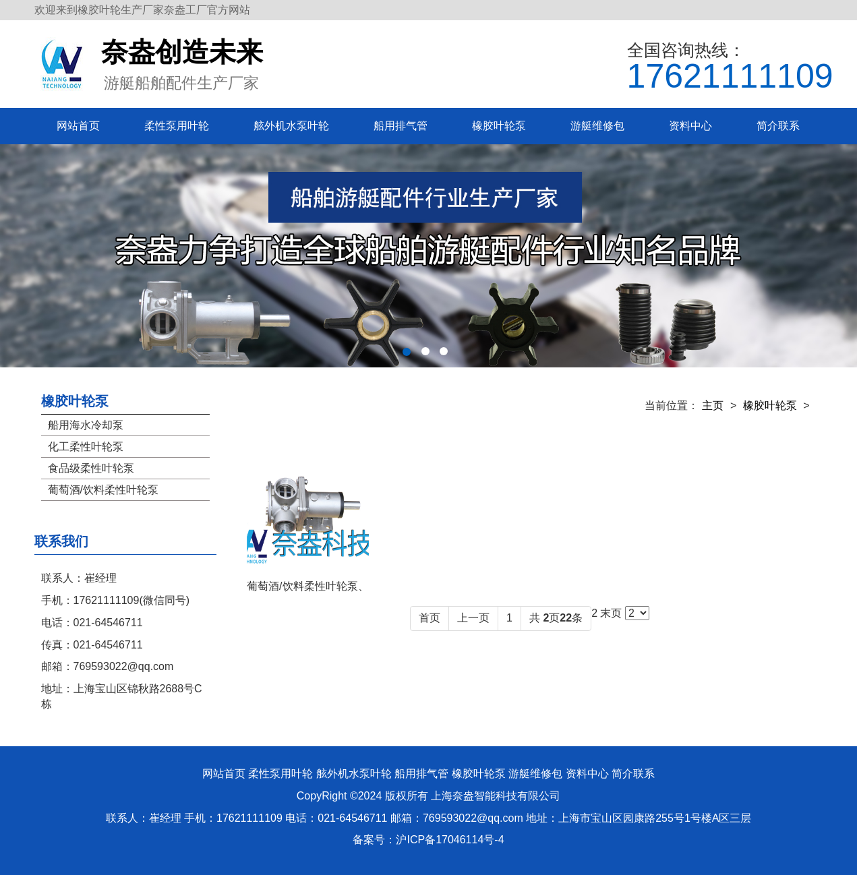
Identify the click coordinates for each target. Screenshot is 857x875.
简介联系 (778, 125)
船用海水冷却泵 (85, 425)
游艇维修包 (597, 125)
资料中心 (690, 125)
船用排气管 (400, 125)
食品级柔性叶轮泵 (91, 468)
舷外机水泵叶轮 (291, 125)
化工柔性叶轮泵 (85, 446)
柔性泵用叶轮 (176, 125)
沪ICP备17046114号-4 (450, 839)
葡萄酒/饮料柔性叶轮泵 (103, 489)
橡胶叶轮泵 (499, 125)
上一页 (473, 618)
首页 (429, 618)
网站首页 (78, 125)
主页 (712, 405)
